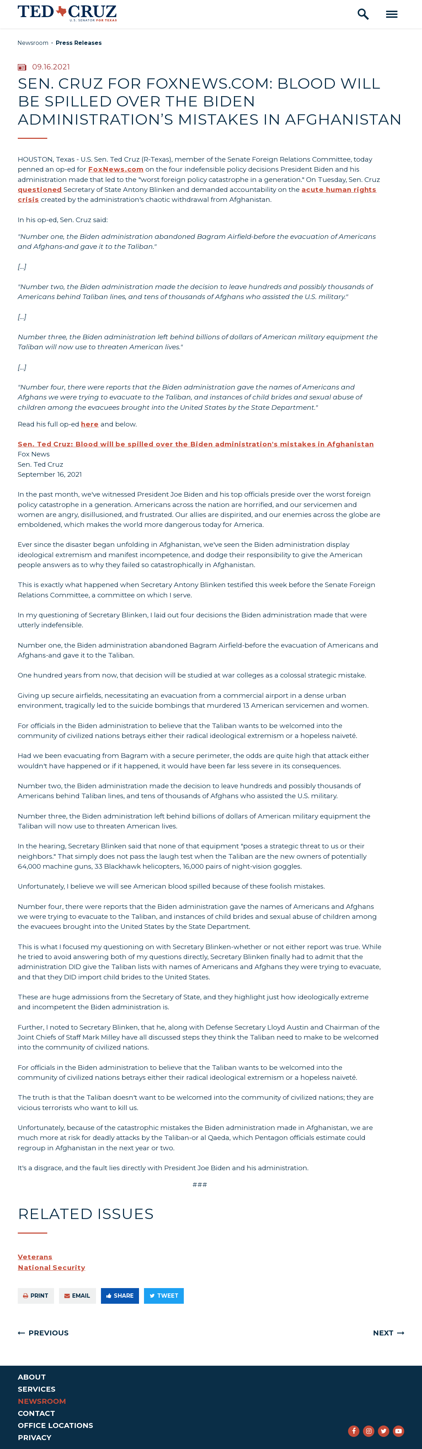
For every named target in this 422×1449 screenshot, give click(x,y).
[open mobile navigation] (391, 14)
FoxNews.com (116, 169)
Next (383, 1333)
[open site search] (363, 14)
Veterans (35, 1257)
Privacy (34, 1437)
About (32, 1377)
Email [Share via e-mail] (77, 1295)
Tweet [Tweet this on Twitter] (164, 1295)
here (90, 424)
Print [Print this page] (35, 1295)
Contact (36, 1413)
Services (36, 1389)
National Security (51, 1268)
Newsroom (32, 43)
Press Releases (79, 43)
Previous (48, 1333)
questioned (40, 189)
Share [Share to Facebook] (120, 1295)
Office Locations (55, 1425)
